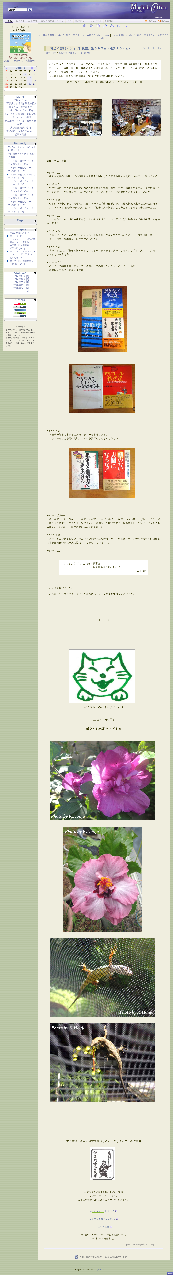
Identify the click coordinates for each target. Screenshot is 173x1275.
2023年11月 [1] (21, 285)
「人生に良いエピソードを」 (20, 110)
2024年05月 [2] (21, 282)
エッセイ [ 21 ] (17, 236)
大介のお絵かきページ (52, 20)
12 (30, 77)
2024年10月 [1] (21, 279)
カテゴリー (51, 53)
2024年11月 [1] (21, 276)
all (28, 291)
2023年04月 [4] (21, 288)
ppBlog (101, 1269)
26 (30, 84)
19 (30, 80)
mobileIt (109, 20)
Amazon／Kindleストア (102, 1211)
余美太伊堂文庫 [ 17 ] (20, 233)
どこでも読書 (102, 1227)
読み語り (79, 20)
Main (106, 35)
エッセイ (20, 20)
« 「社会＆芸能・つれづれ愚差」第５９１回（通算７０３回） (71, 35)
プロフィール (95, 20)
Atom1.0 (150, 20)
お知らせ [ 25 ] (17, 258)
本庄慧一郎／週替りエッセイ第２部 (74, 53)
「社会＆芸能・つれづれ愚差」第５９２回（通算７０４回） (89, 48)
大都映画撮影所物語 (20, 127)
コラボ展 (32, 20)
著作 (69, 20)
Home (9, 20)
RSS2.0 (163, 20)
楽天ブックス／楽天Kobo (102, 1219)
